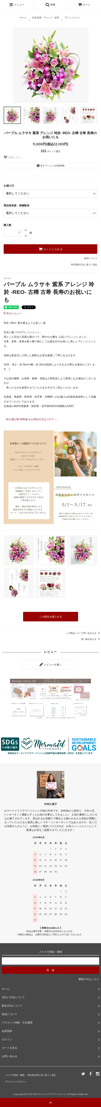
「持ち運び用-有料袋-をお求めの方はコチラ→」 (31, 419)
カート (84, 4)
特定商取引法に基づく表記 (84, 264)
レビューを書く (50, 664)
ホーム (23, 17)
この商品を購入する (50, 616)
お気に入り (12, 157)
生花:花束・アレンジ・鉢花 (45, 17)
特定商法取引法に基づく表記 (41, 1075)
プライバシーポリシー (16, 1081)
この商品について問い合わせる (83, 633)
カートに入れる (50, 249)
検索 (50, 5)
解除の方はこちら (89, 979)
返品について (90, 258)
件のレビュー (13, 313)
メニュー (16, 5)
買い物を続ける (91, 639)
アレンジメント (72, 17)
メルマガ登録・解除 (15, 1075)
